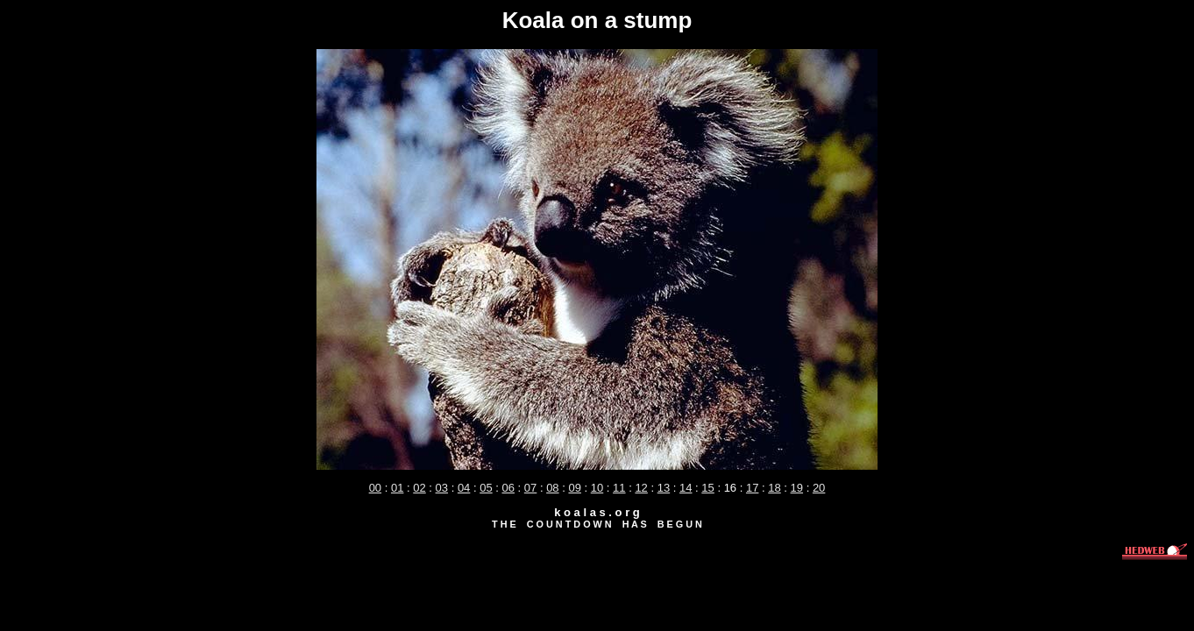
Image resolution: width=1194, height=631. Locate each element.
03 (442, 487)
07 (530, 487)
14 (685, 487)
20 (819, 487)
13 (663, 487)
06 (508, 487)
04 (464, 487)
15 (707, 487)
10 (597, 487)
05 (486, 487)
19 (797, 487)
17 (752, 487)
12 (641, 487)
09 (574, 487)
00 (375, 487)
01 (397, 487)
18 (774, 487)
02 (419, 487)
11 (619, 487)
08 (552, 487)
